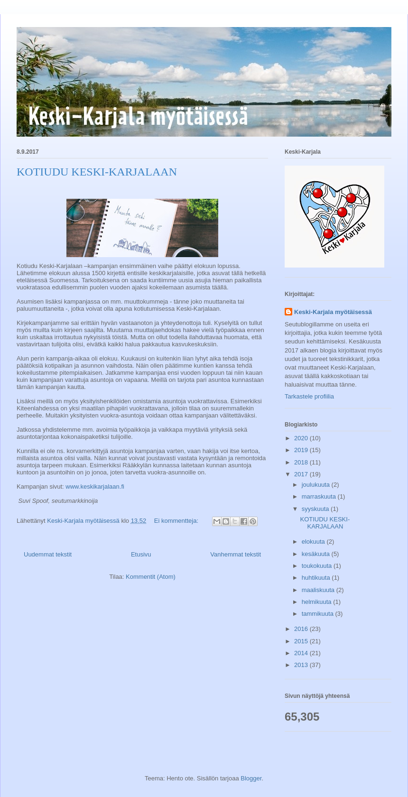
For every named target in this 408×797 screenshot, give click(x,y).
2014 (302, 653)
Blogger (251, 778)
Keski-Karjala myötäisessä (333, 311)
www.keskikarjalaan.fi (94, 486)
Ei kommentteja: (177, 520)
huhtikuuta (317, 577)
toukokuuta (318, 565)
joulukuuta (317, 484)
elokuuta (314, 541)
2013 (302, 664)
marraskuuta (320, 496)
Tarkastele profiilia (309, 396)
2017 (302, 474)
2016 (302, 628)
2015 (302, 641)
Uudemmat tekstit (48, 554)
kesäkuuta (317, 553)
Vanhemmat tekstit (235, 554)
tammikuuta (318, 613)
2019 (302, 450)
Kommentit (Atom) (151, 576)
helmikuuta (317, 601)
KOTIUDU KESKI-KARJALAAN (97, 172)
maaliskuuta (319, 589)
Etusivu (141, 554)
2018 (302, 462)
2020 (302, 438)
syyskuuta (316, 508)
